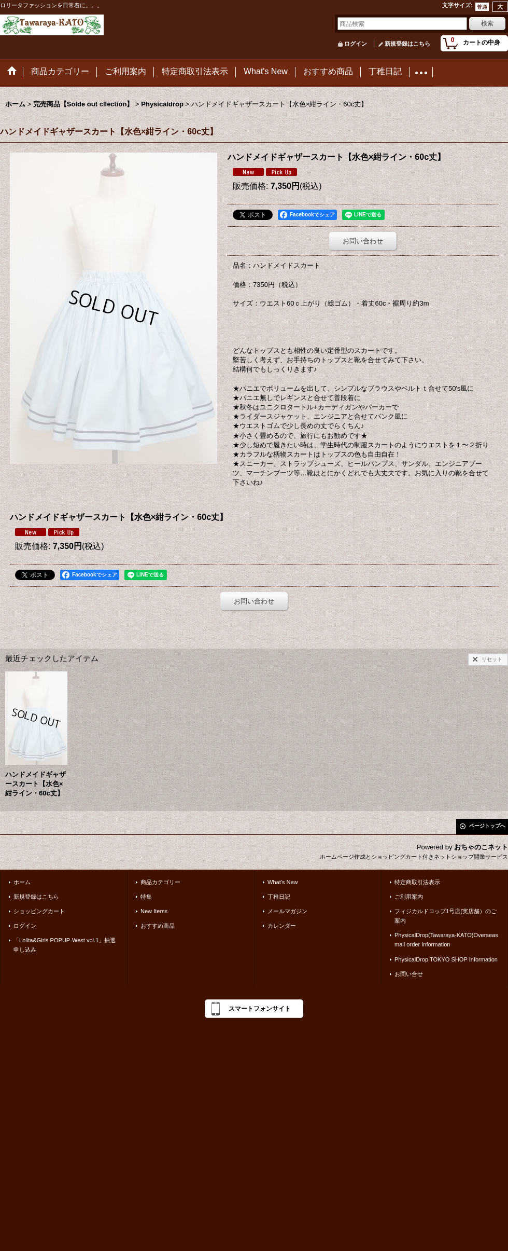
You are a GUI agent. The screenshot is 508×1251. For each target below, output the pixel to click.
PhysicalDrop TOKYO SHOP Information (446, 959)
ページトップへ (487, 826)
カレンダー (281, 926)
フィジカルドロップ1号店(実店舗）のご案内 (445, 916)
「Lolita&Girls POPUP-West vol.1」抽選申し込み (64, 945)
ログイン (355, 43)
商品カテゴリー (160, 882)
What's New (282, 882)
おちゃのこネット (481, 847)
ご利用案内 (408, 896)
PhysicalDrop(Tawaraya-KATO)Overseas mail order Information (446, 939)
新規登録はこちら (407, 43)
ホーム (22, 882)
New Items (153, 911)
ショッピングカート (39, 911)
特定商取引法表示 (417, 882)
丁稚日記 (278, 896)
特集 (146, 896)
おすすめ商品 (157, 926)
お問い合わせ (363, 241)
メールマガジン (287, 911)
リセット (492, 659)
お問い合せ (408, 974)
